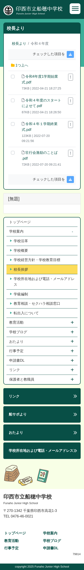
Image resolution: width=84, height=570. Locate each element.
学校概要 (19, 251)
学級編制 (19, 294)
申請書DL (17, 360)
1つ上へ (21, 65)
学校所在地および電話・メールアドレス (42, 281)
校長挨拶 (19, 270)
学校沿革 (19, 241)
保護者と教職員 (22, 379)
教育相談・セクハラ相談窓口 (35, 304)
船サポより (18, 414)
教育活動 (16, 322)
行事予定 (16, 351)
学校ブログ (18, 332)
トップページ (20, 222)
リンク (15, 370)
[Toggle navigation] (75, 8)
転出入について (24, 313)
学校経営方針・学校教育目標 (35, 260)
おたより (16, 341)
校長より (19, 43)
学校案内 (16, 231)
